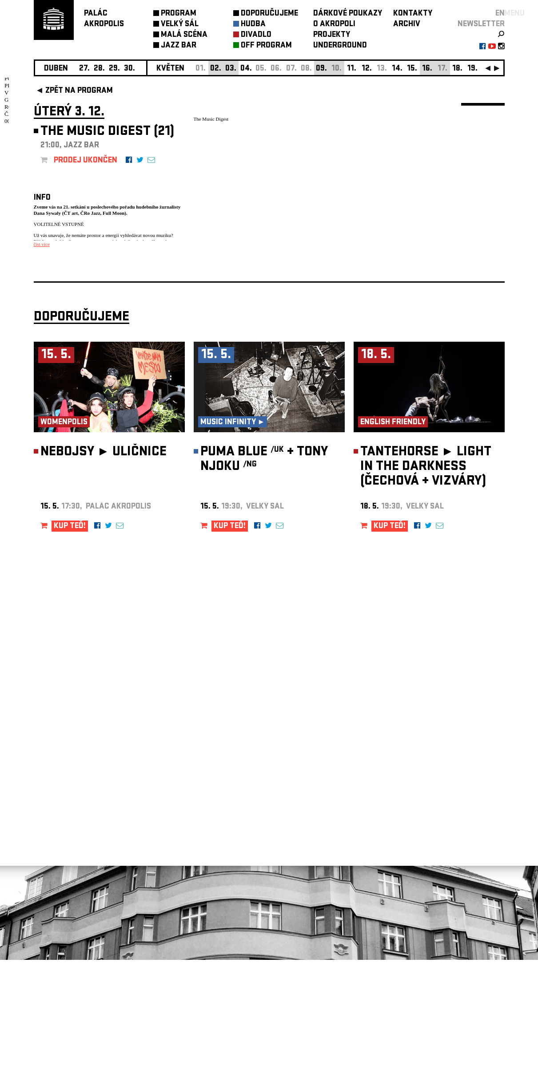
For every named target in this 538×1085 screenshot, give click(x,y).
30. (129, 69)
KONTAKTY (412, 14)
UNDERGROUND (340, 46)
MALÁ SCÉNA (184, 35)
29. (114, 69)
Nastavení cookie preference (69, 964)
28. (99, 69)
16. (427, 69)
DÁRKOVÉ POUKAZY (347, 14)
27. (84, 69)
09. (321, 69)
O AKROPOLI (334, 25)
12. (367, 69)
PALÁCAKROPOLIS (104, 19)
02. (215, 69)
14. (397, 69)
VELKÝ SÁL (180, 25)
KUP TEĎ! (70, 652)
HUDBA (253, 25)
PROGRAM (178, 14)
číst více (42, 244)
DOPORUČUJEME (269, 14)
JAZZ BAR (178, 46)
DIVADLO (256, 35)
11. (351, 69)
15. (412, 69)
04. (246, 69)
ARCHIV (406, 25)
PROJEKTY (331, 35)
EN (500, 14)
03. (230, 69)
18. (457, 69)
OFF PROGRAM (266, 46)
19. (472, 69)
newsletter (481, 25)
